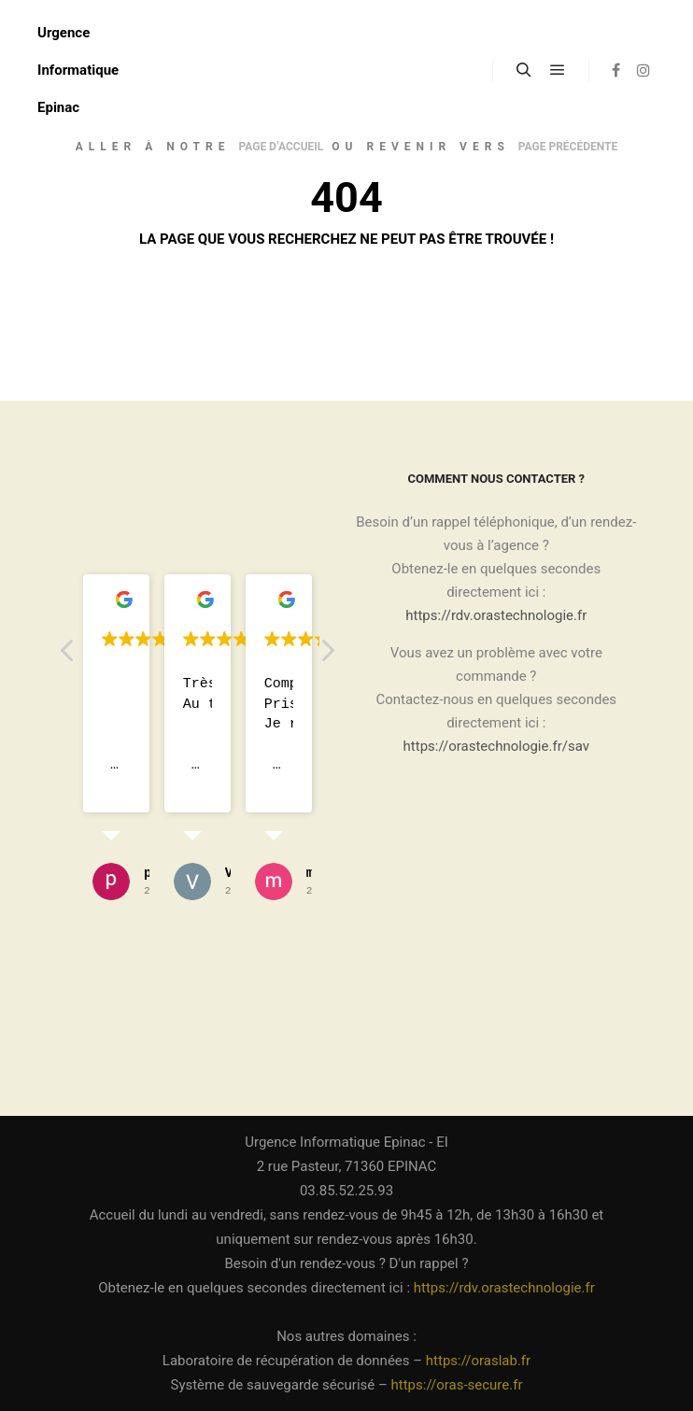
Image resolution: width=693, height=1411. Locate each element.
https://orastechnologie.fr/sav (496, 746)
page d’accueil (280, 146)
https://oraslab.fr (478, 1360)
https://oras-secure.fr (457, 1384)
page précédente (567, 146)
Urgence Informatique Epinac (78, 70)
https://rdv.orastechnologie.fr (496, 615)
